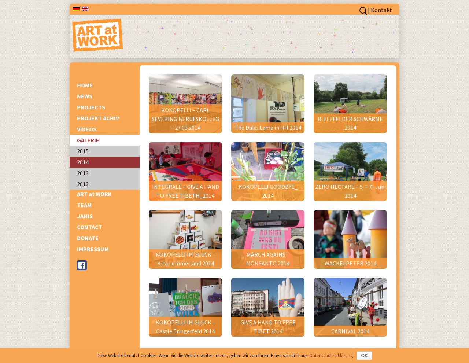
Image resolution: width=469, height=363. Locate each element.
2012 (83, 184)
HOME (85, 85)
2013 (83, 173)
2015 (83, 151)
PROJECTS (91, 107)
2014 (83, 162)
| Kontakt (380, 10)
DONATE (88, 238)
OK (364, 355)
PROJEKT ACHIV (98, 118)
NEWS (84, 96)
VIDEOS (86, 129)
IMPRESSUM (93, 249)
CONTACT (89, 227)
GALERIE (88, 140)
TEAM (84, 205)
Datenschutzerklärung (331, 355)
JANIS (85, 216)
